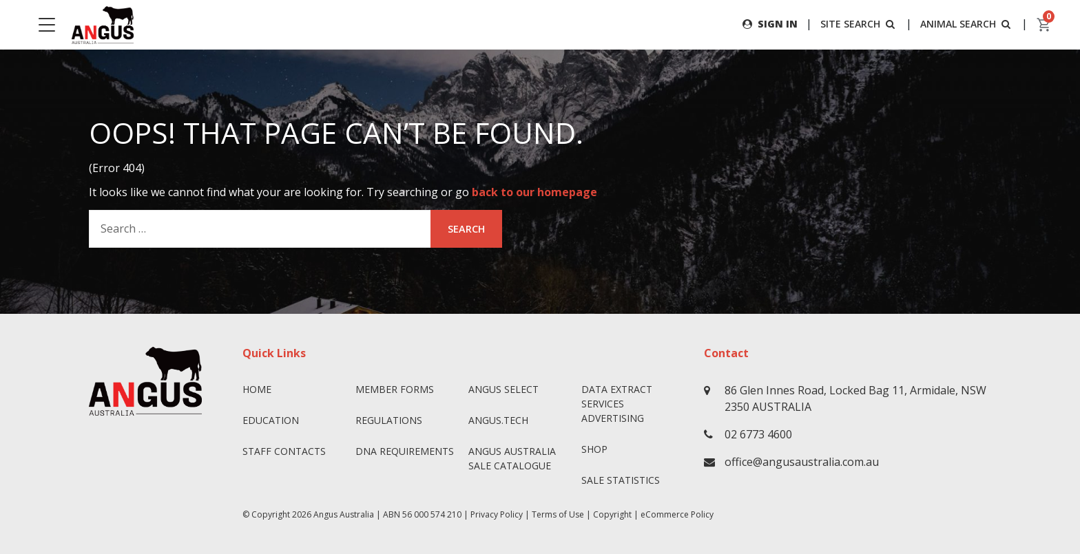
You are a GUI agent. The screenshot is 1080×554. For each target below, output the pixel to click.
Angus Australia (343, 514)
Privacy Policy (496, 514)
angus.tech (498, 420)
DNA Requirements (404, 451)
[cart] (1044, 25)
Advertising (612, 418)
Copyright (612, 514)
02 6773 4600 (758, 434)
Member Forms (394, 389)
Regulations (388, 420)
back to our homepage (534, 192)
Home (256, 389)
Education (270, 420)
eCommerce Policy (677, 514)
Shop (594, 449)
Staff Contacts (284, 451)
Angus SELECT (503, 389)
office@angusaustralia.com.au (802, 461)
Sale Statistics (620, 480)
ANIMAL (966, 23)
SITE (858, 23)
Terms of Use (558, 514)
